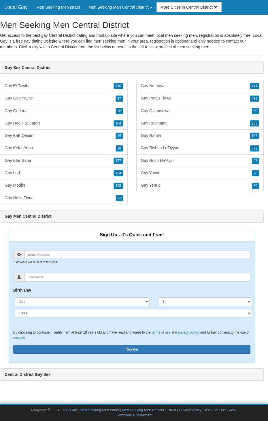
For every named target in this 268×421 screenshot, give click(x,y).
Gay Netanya (200, 86)
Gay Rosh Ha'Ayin (200, 161)
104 (118, 123)
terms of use (161, 332)
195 (118, 186)
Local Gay (16, 7)
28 (119, 148)
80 (255, 186)
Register (131, 349)
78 (255, 173)
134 (118, 173)
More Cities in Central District (189, 7)
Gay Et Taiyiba (64, 86)
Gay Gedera (64, 111)
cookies (19, 338)
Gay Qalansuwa (200, 111)
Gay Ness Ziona (64, 198)
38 (119, 111)
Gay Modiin (64, 185)
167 (254, 136)
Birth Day (22, 290)
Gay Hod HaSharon (64, 123)
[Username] (137, 277)
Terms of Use (215, 410)
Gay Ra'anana (200, 123)
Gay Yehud (200, 185)
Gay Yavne (200, 173)
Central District (64, 47)
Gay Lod (64, 173)
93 (119, 198)
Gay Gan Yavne (64, 98)
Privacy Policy (190, 410)
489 (254, 99)
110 (118, 86)
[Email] (137, 254)
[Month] (82, 301)
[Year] (133, 313)
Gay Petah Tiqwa (200, 98)
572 (254, 148)
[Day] (205, 301)
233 (254, 123)
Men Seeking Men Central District (149, 410)
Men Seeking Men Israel (58, 7)
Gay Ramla (200, 136)
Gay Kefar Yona (64, 148)
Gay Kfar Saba (64, 161)
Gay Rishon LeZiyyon (200, 148)
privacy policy (188, 332)
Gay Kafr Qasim (64, 136)
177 (118, 161)
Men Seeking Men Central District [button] (120, 7)
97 (255, 161)
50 (255, 111)
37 (119, 99)
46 (119, 136)
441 (254, 86)
